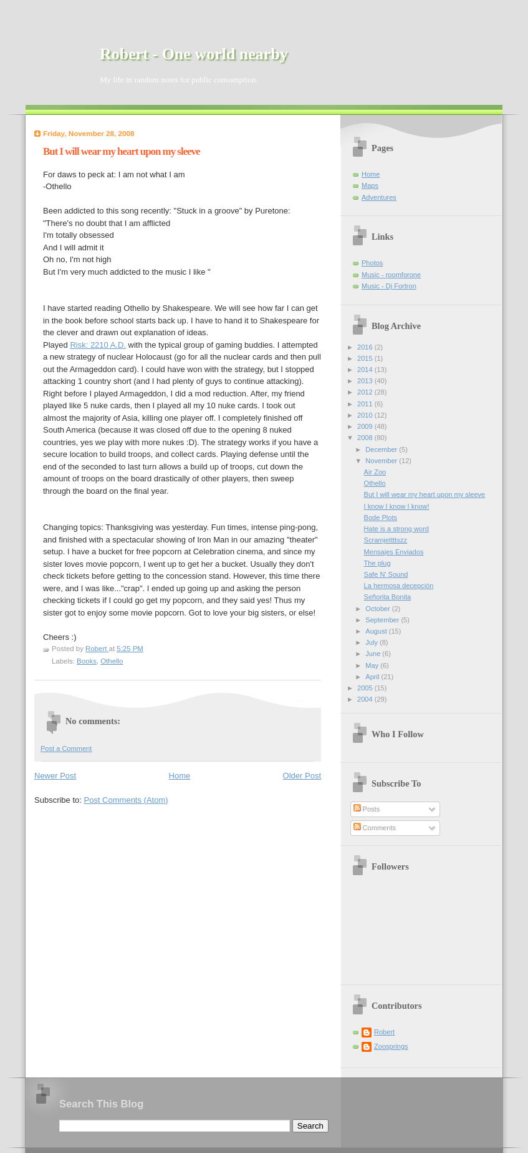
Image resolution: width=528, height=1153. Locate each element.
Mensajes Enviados (394, 552)
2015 (366, 358)
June (373, 653)
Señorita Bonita (387, 597)
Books (87, 661)
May (372, 665)
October (378, 608)
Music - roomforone (391, 274)
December (382, 449)
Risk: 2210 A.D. (98, 345)
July (372, 642)
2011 (366, 404)
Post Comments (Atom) (126, 800)
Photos (372, 263)
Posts (366, 809)
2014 (366, 369)
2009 (366, 426)
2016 (366, 347)
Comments (374, 828)
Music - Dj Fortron (389, 286)
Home (180, 775)
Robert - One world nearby (194, 54)
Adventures (379, 197)
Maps (370, 185)
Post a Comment (66, 748)
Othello (111, 661)
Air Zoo (375, 472)
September (383, 620)
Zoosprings (391, 1046)
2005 (366, 688)
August (376, 631)
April (373, 676)
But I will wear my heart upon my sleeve (425, 494)
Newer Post (55, 775)
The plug (377, 563)
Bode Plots (380, 517)
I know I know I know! (397, 506)
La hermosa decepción (399, 585)
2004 (366, 699)
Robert (384, 1032)
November (382, 460)
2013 (366, 381)
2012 (366, 392)
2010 (366, 415)
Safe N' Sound (386, 574)
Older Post (302, 775)
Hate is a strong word (396, 528)
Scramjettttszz (385, 540)
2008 (366, 437)
